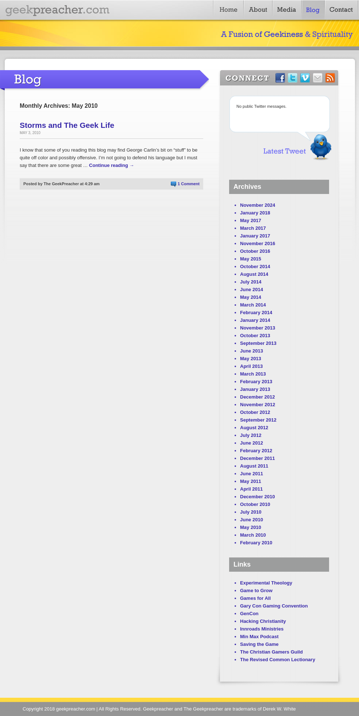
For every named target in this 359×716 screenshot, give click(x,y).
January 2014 (255, 320)
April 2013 (251, 366)
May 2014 (250, 297)
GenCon (249, 613)
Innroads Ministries (261, 629)
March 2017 (253, 228)
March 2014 (253, 305)
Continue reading (111, 165)
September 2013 (258, 343)
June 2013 (251, 351)
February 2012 (256, 450)
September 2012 (258, 420)
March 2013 (253, 374)
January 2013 (255, 389)
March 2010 (253, 535)
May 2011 (250, 481)
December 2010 (257, 496)
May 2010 (250, 527)
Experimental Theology (266, 583)
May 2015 (250, 259)
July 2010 (251, 512)
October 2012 (255, 412)
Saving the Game (259, 644)
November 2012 (257, 404)
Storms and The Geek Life (67, 125)
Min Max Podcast (259, 636)
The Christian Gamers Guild (271, 652)
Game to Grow (256, 590)
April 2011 (251, 489)
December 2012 (257, 397)
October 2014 (255, 266)
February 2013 (256, 381)
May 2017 (250, 220)
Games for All (255, 598)
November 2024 (257, 205)
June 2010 (251, 519)
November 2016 (257, 243)
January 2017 (255, 236)
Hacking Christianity (263, 621)
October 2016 (255, 251)
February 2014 (256, 312)
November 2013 (257, 328)
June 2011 (251, 473)
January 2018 (255, 213)
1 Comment (189, 184)
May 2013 (250, 358)
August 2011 (254, 466)
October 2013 (255, 335)
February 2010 (256, 542)
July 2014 (251, 282)
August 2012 (254, 427)
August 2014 (254, 274)
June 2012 (251, 443)
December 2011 (257, 458)
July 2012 (251, 435)
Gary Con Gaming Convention (274, 606)
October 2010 (255, 504)
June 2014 (251, 289)
